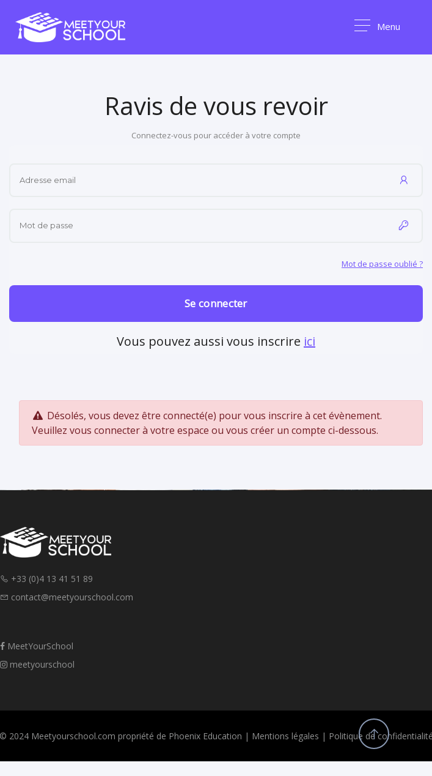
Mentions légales (285, 736)
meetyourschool (37, 664)
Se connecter (216, 303)
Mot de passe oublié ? (382, 263)
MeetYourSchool (36, 646)
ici (309, 341)
